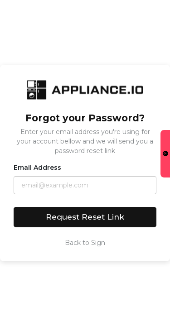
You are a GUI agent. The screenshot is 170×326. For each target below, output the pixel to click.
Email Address (37, 167)
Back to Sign (85, 243)
